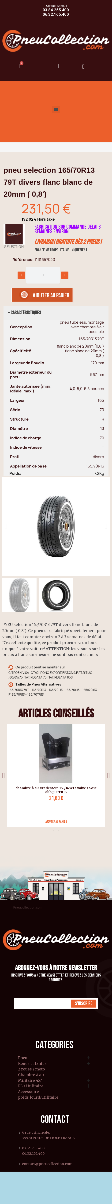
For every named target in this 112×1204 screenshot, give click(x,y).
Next (108, 775)
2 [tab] (53, 830)
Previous (3, 775)
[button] (6, 526)
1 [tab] (49, 830)
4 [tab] (63, 830)
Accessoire (28, 1092)
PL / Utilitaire (30, 1086)
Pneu (22, 1058)
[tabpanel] (54, 775)
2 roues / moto (31, 1069)
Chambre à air (31, 1075)
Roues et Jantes (32, 1064)
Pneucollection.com (27, 907)
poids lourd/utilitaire (38, 1097)
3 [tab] (58, 830)
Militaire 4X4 (30, 1080)
